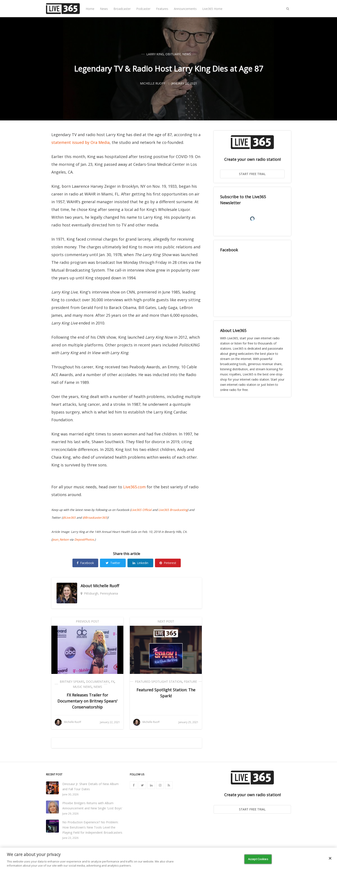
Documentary (97, 681)
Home (90, 9)
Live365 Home (212, 9)
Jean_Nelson (60, 539)
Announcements (185, 9)
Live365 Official (141, 510)
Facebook (85, 563)
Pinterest (167, 563)
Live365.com (134, 486)
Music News (82, 687)
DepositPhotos (84, 539)
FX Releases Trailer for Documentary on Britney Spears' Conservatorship (87, 701)
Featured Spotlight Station (158, 681)
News (104, 9)
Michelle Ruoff (106, 585)
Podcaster (143, 9)
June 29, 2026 (70, 813)
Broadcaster (122, 9)
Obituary (173, 54)
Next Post (166, 621)
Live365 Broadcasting (172, 510)
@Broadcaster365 (95, 518)
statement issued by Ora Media (80, 142)
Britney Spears (72, 681)
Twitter (113, 563)
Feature (190, 681)
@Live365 (69, 518)
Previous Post (87, 621)
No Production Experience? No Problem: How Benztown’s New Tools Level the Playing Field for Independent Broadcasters (92, 827)
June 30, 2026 (70, 794)
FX (112, 681)
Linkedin (140, 563)
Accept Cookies (258, 859)
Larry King (155, 54)
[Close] (330, 858)
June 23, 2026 (70, 838)
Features (162, 9)
